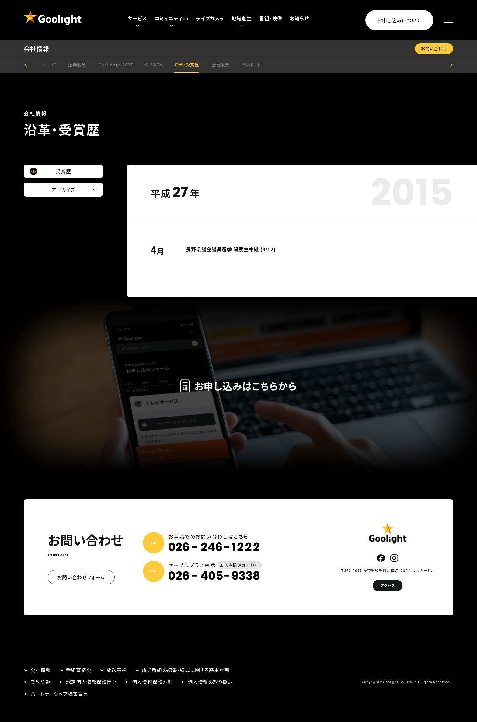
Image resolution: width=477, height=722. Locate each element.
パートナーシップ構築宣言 (59, 693)
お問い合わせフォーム (81, 577)
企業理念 (77, 64)
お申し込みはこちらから (238, 386)
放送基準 (116, 670)
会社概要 (220, 64)
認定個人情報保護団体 (91, 681)
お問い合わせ (434, 48)
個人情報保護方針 (152, 681)
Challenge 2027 (115, 64)
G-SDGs (153, 64)
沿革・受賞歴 (186, 64)
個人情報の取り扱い (210, 681)
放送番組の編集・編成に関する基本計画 (185, 670)
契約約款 (40, 681)
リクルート (251, 64)
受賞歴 (63, 171)
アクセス (387, 585)
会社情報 (40, 670)
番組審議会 (79, 670)
